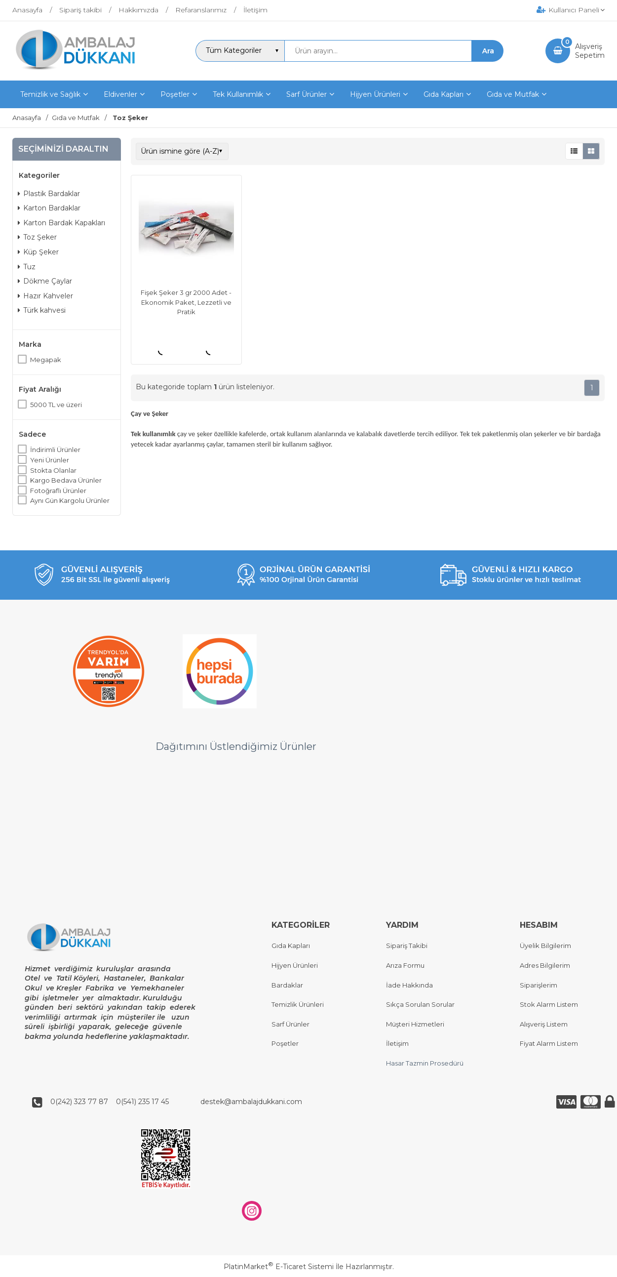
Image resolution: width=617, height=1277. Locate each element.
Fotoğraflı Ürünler (58, 490)
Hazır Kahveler (45, 295)
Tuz (27, 266)
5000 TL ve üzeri (56, 405)
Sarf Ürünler (290, 1024)
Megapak (45, 360)
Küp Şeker (38, 251)
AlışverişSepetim (590, 51)
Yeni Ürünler (49, 460)
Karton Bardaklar (49, 208)
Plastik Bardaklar (49, 193)
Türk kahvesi (42, 310)
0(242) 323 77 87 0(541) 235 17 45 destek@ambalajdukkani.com (173, 1102)
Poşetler (285, 1044)
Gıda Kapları (290, 946)
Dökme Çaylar (45, 281)
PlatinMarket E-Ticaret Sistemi (279, 1266)
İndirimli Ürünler (55, 449)
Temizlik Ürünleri (297, 1005)
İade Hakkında (409, 985)
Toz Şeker (37, 237)
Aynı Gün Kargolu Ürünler (70, 500)
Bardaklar (287, 985)
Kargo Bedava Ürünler (66, 480)
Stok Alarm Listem (549, 1005)
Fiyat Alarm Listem (549, 1044)
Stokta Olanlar (53, 470)
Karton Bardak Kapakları (61, 222)
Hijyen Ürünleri (294, 965)
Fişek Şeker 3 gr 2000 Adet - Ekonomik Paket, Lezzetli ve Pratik (186, 302)
